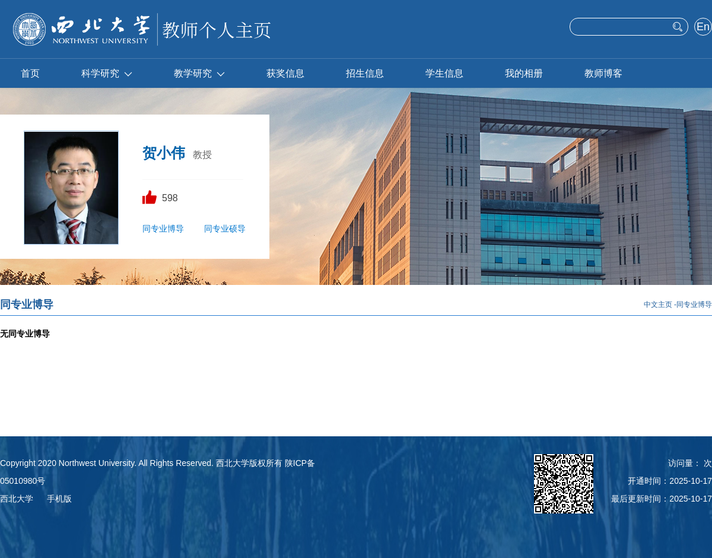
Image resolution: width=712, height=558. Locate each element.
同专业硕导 (225, 228)
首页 (30, 73)
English (703, 28)
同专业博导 (163, 228)
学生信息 (444, 73)
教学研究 (199, 73)
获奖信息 (285, 73)
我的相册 (524, 73)
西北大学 (16, 498)
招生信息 (365, 73)
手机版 (59, 498)
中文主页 (658, 304)
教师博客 (603, 73)
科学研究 (106, 73)
